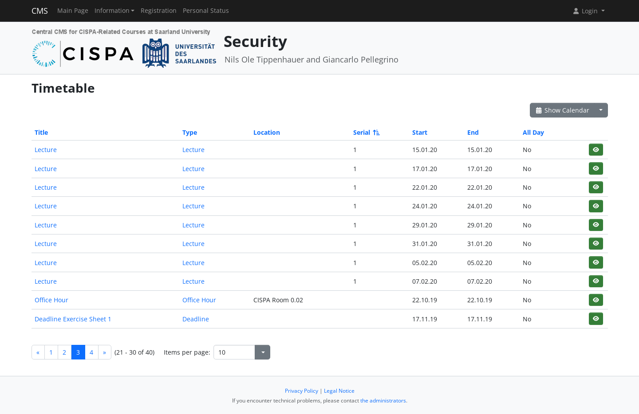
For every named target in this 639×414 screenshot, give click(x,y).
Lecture (46, 149)
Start (419, 132)
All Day (533, 132)
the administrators (383, 400)
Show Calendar (562, 110)
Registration (159, 10)
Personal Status (206, 10)
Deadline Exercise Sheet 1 (73, 319)
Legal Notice (339, 390)
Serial (366, 132)
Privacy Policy (301, 390)
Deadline (195, 319)
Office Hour (51, 300)
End (473, 132)
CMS (40, 10)
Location (266, 132)
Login (586, 11)
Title (41, 132)
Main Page (72, 10)
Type (189, 132)
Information (112, 10)
